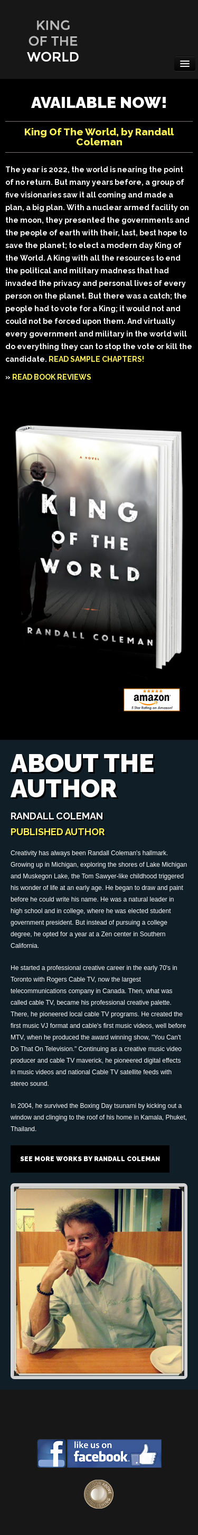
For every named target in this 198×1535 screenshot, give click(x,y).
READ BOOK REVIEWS (51, 377)
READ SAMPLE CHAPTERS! (96, 359)
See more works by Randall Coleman (90, 1159)
